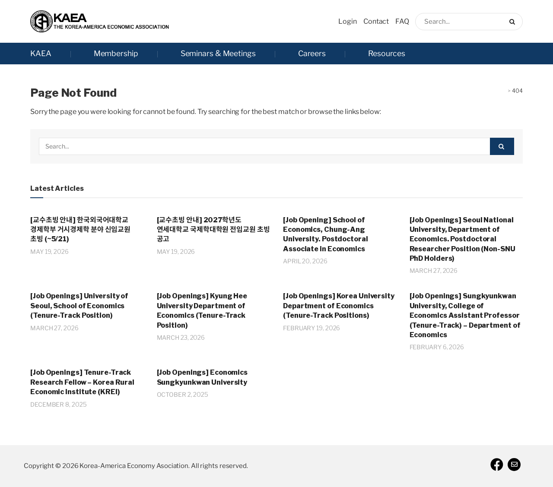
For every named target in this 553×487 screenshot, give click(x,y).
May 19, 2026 (49, 251)
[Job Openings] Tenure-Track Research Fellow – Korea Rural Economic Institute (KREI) (82, 382)
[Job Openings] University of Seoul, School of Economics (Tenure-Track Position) (79, 305)
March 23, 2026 (181, 337)
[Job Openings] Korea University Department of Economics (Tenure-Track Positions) (338, 305)
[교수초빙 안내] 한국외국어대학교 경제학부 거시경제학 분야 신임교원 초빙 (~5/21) (80, 230)
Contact (376, 21)
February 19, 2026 (311, 328)
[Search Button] (514, 21)
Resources (386, 53)
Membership (116, 53)
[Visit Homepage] (99, 21)
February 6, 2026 (437, 347)
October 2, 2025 (183, 394)
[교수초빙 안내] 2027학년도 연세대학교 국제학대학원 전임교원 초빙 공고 (213, 230)
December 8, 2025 (58, 404)
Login (347, 21)
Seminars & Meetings (218, 53)
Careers (312, 53)
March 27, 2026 (434, 270)
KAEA (40, 53)
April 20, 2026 (305, 261)
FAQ (402, 21)
